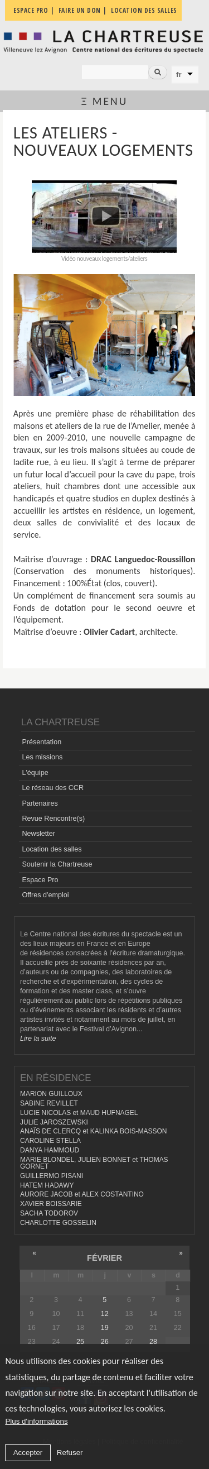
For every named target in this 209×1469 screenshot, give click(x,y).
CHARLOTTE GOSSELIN (58, 1223)
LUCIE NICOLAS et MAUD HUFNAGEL (79, 1113)
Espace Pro (40, 880)
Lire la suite (38, 1038)
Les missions (42, 757)
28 (153, 1342)
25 (80, 1342)
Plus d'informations (36, 1421)
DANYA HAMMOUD (49, 1150)
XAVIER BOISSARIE (51, 1204)
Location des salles (51, 849)
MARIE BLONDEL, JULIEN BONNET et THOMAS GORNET (94, 1163)
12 (105, 1314)
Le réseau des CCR (53, 788)
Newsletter (38, 834)
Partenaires (39, 803)
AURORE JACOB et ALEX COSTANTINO (82, 1194)
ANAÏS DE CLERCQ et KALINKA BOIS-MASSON (93, 1131)
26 (105, 1342)
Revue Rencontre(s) (53, 818)
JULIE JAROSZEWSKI (54, 1122)
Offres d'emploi (45, 895)
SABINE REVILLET (49, 1103)
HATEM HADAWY (47, 1185)
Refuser (70, 1452)
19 (105, 1328)
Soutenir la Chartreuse (57, 864)
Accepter (28, 1452)
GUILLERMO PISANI (51, 1176)
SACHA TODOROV (49, 1213)
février (104, 1257)
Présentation (41, 742)
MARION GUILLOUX (51, 1094)
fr (179, 74)
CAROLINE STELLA (50, 1141)
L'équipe (35, 773)
